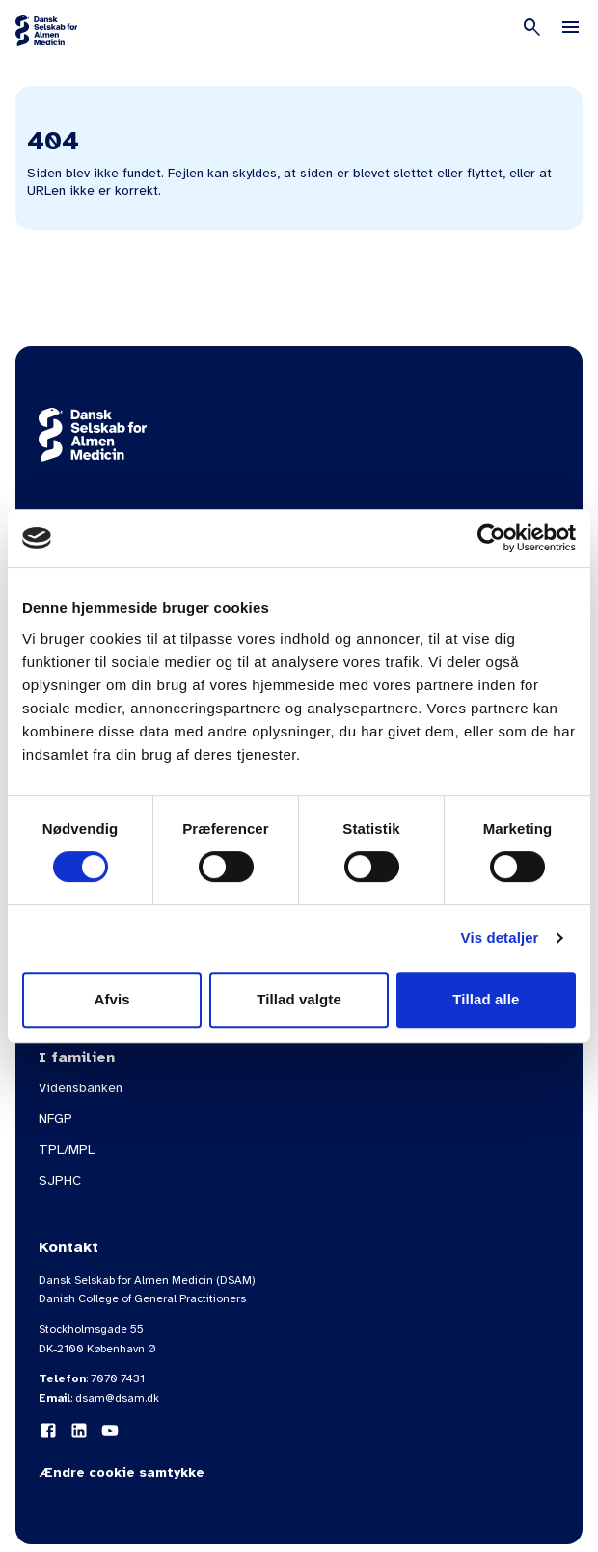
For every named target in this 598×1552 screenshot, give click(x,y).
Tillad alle (485, 999)
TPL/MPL (67, 1149)
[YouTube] (110, 1430)
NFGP (55, 1118)
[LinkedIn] (79, 1430)
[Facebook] (48, 1430)
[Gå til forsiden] (46, 30)
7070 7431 (118, 1378)
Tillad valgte (299, 999)
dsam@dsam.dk (117, 1398)
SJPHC (60, 1180)
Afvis (112, 999)
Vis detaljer (500, 937)
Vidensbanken (80, 1088)
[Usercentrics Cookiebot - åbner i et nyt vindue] (491, 537)
